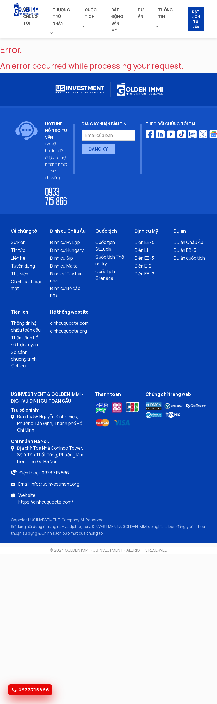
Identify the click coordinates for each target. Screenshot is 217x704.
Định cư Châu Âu (68, 231)
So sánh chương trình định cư (24, 359)
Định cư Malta (64, 266)
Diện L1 (141, 250)
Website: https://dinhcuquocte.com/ (45, 498)
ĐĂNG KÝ (98, 149)
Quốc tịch (91, 13)
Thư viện (19, 274)
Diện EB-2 (144, 274)
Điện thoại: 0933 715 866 (44, 473)
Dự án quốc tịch (189, 258)
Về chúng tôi (30, 16)
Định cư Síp (61, 258)
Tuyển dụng (23, 266)
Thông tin (165, 13)
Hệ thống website (69, 312)
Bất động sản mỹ (117, 20)
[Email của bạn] (108, 135)
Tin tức (18, 250)
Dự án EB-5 (185, 250)
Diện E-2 (143, 266)
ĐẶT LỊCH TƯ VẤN (195, 19)
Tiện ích (19, 312)
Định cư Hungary (67, 250)
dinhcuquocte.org (68, 331)
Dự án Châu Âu (188, 242)
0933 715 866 (56, 195)
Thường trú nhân (61, 16)
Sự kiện (18, 242)
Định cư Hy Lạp (65, 242)
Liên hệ (18, 258)
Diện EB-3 (144, 258)
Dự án (141, 13)
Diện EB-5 (144, 242)
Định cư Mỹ (146, 231)
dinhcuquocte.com (69, 323)
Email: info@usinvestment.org (48, 484)
